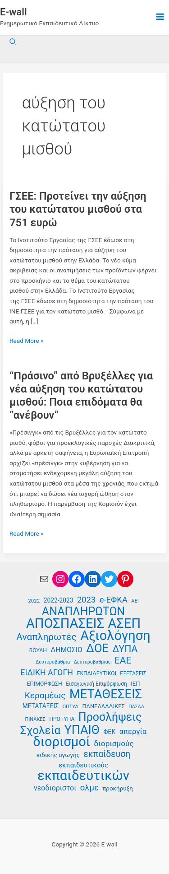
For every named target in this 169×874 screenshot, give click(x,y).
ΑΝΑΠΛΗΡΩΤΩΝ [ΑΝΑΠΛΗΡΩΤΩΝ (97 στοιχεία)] (83, 612)
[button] (13, 41)
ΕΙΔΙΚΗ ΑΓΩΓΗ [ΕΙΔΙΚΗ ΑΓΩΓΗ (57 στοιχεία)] (46, 672)
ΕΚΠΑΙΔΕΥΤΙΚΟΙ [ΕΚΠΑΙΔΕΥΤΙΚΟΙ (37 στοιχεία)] (96, 673)
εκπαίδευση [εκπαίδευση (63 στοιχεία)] (106, 754)
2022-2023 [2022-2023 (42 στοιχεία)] (58, 600)
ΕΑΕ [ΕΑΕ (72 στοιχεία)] (122, 660)
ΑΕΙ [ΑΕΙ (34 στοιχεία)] (134, 601)
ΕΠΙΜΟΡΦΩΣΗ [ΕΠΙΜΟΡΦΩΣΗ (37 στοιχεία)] (44, 684)
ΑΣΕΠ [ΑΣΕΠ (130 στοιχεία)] (124, 623)
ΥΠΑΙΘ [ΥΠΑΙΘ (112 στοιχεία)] (82, 730)
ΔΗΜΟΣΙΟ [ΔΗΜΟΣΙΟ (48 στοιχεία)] (66, 649)
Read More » (26, 341)
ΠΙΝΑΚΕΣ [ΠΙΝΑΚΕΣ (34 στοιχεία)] (35, 719)
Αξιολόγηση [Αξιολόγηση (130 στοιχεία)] (115, 636)
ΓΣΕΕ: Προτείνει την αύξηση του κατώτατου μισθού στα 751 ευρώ (77, 209)
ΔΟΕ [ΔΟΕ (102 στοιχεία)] (97, 648)
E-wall (13, 12)
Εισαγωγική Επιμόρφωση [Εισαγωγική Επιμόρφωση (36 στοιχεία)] (96, 684)
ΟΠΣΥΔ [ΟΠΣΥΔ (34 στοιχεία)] (70, 707)
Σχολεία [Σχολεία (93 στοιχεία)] (40, 730)
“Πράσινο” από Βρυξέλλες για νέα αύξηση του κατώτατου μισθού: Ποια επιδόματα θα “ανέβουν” (81, 395)
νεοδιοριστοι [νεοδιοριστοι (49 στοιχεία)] (55, 788)
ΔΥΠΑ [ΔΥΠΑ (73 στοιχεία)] (125, 649)
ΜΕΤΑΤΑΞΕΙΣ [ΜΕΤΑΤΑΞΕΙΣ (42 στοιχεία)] (41, 706)
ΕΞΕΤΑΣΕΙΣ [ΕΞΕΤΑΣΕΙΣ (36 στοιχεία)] (133, 673)
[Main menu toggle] (160, 17)
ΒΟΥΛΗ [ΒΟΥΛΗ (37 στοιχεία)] (38, 650)
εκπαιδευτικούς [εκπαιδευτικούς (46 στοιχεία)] (83, 765)
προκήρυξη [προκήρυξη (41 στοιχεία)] (117, 788)
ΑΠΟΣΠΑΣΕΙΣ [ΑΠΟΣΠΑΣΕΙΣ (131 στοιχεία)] (65, 623)
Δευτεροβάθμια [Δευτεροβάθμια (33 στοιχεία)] (53, 662)
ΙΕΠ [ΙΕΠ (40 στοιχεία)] (135, 683)
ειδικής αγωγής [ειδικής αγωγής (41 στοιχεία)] (58, 755)
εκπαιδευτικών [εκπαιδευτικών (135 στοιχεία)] (83, 776)
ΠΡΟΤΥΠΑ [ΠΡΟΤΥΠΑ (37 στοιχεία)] (61, 719)
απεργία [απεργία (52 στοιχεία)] (133, 731)
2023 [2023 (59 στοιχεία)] (86, 600)
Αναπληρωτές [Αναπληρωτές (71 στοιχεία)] (46, 637)
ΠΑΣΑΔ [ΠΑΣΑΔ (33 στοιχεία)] (136, 707)
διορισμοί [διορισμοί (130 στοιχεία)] (61, 742)
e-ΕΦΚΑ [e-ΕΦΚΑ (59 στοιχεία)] (114, 600)
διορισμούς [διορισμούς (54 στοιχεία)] (114, 743)
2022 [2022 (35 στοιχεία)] (34, 601)
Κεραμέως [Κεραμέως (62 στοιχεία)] (45, 696)
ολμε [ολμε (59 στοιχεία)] (89, 788)
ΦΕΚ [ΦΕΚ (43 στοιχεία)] (109, 731)
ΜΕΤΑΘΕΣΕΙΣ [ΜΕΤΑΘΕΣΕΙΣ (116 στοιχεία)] (105, 694)
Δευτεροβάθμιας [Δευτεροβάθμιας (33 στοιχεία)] (91, 662)
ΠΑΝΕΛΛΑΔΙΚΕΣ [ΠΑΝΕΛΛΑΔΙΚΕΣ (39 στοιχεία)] (103, 706)
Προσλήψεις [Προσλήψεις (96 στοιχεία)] (110, 717)
